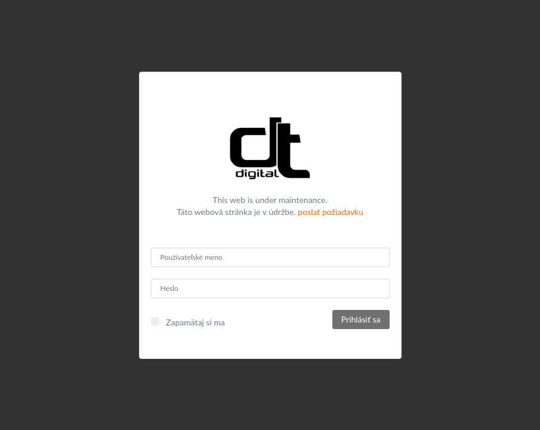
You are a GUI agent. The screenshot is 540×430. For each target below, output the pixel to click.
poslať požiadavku (330, 212)
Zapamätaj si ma (195, 322)
